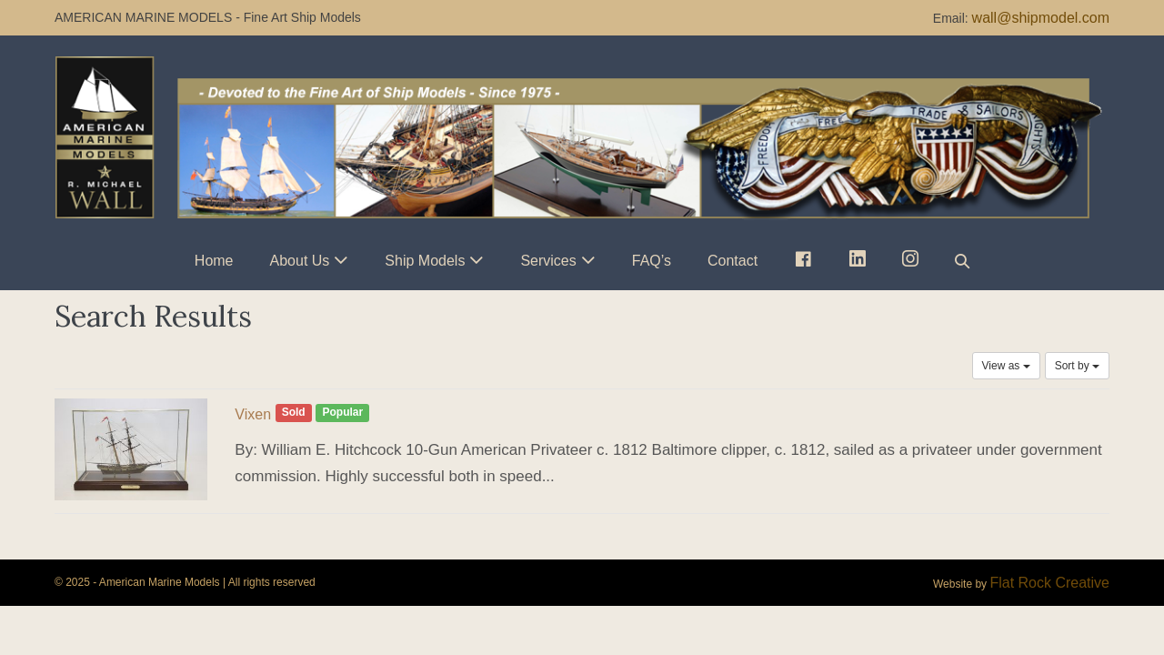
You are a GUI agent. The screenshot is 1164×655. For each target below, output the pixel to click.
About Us (300, 260)
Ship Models (425, 260)
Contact (732, 260)
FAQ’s (651, 260)
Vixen (253, 414)
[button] (962, 260)
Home (214, 260)
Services (548, 260)
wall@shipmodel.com (1040, 17)
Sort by (1077, 365)
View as (1006, 365)
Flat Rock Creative (1049, 582)
